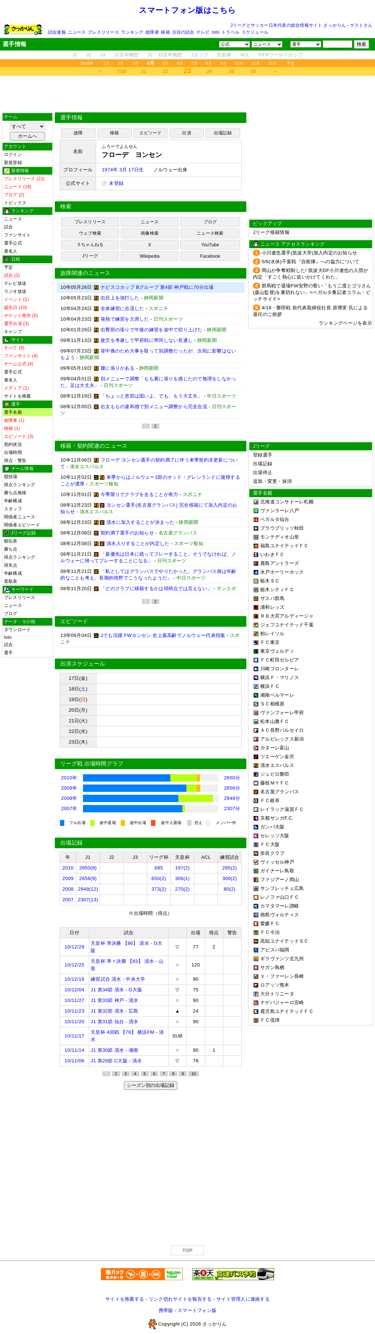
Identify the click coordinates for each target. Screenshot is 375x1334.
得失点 (11, 565)
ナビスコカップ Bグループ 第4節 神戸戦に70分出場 (157, 287)
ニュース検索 (210, 233)
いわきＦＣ (272, 554)
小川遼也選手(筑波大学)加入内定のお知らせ (309, 253)
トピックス (15, 202)
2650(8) (88, 868)
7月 (194, 63)
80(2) (229, 889)
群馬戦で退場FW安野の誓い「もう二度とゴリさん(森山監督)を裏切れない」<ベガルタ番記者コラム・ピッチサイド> (312, 292)
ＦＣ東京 (270, 642)
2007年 (69, 808)
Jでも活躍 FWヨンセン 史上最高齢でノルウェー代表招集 (163, 635)
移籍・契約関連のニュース (94, 446)
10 (193, 1074)
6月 (180, 63)
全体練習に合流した (122, 308)
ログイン (13, 154)
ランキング (132, 32)
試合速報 (57, 32)
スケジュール (255, 32)
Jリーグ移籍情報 (271, 232)
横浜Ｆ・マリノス (279, 677)
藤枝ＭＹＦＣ (274, 783)
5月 (165, 63)
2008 (68, 889)
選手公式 (13, 243)
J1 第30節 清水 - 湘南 (114, 1050)
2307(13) (88, 899)
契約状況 (13, 444)
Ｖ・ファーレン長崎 (282, 976)
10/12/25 (74, 965)
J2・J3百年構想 (165, 54)
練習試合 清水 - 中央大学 (118, 979)
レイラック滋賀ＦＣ (282, 809)
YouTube (210, 244)
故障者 (152, 32)
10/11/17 (74, 1036)
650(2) (158, 878)
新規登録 (13, 162)
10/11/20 (74, 1021)
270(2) (182, 889)
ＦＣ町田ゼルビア (279, 660)
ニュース (77, 32)
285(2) (229, 868)
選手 (8, 652)
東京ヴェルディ (277, 651)
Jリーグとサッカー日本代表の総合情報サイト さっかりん (288, 25)
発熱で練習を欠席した (125, 319)
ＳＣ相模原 (272, 704)
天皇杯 (224, 54)
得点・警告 (15, 460)
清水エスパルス (277, 765)
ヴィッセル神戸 (277, 862)
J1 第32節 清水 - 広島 (114, 1011)
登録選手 (262, 455)
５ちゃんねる (90, 244)
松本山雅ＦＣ (274, 721)
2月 (121, 63)
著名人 (11, 251)
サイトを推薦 (17, 396)
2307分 (232, 808)
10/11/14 (74, 1050)
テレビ (203, 32)
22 (165, 71)
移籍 (165, 32)
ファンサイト (17, 235)
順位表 (11, 541)
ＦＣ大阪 (270, 844)
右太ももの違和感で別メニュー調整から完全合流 (154, 406)
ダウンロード (17, 629)
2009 (68, 878)
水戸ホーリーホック (282, 572)
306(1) (182, 878)
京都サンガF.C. (276, 818)
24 (209, 71)
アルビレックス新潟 (282, 739)
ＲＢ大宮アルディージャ (287, 616)
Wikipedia (149, 256)
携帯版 (166, 1310)
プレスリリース (103, 32)
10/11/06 (74, 1060)
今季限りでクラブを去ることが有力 (139, 494)
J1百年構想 (126, 54)
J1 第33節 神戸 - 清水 (114, 1000)
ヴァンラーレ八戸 (279, 510)
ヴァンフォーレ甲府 (282, 712)
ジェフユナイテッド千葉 (287, 624)
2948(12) (88, 889)
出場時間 (13, 452)
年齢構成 (13, 500)
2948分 (232, 798)
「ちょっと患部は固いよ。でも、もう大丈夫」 (151, 396)
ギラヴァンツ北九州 (282, 958)
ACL (245, 54)
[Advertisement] (187, 94)
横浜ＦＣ (270, 686)
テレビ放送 (15, 283)
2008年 (69, 798)
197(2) (182, 868)
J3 (102, 54)
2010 (68, 868)
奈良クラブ (272, 853)
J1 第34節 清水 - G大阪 (116, 989)
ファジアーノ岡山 (279, 879)
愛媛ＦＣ (270, 923)
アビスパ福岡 (274, 950)
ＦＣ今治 (270, 932)
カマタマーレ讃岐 (279, 906)
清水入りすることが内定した (137, 543)
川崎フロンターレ (279, 668)
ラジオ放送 (15, 291)
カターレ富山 (274, 747)
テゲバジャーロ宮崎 (282, 1002)
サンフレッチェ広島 (282, 888)
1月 (106, 63)
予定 (291, 63)
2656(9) (88, 878)
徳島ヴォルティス (279, 914)
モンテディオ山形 (279, 537)
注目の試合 (183, 32)
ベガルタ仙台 (274, 519)
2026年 (87, 63)
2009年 (69, 788)
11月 (255, 63)
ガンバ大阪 (272, 827)
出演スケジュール (82, 664)
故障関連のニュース (85, 273)
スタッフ (13, 508)
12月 (272, 63)
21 (144, 71)
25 (231, 71)
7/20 (121, 71)
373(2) (158, 889)
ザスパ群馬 (272, 598)
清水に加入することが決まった (140, 522)
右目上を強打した (120, 298)
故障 (78, 132)
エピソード (150, 132)
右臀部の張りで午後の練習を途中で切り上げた (151, 329)
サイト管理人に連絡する (243, 1299)
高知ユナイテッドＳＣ (284, 941)
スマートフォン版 (197, 1310)
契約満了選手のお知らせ (127, 533)
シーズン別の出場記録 (150, 1085)
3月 (135, 63)
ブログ (11, 613)
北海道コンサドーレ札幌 (287, 501)
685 (159, 868)
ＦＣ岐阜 (270, 800)
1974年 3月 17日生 (123, 169)
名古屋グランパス (279, 791)
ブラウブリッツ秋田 (282, 528)
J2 (88, 54)
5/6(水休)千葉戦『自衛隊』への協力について (311, 261)
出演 (186, 132)
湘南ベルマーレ (277, 695)
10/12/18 (74, 979)
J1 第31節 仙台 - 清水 (114, 1021)
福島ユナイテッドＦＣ (284, 545)
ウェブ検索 (90, 233)
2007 (68, 899)
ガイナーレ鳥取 (277, 870)
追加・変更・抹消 (272, 481)
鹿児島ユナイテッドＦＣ (287, 1011)
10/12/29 (74, 947)
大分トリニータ (277, 993)
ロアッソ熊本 (274, 985)
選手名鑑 (13, 412)
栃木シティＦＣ (277, 589)
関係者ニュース (19, 516)
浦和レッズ (272, 607)
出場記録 (223, 132)
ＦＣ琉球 (270, 1020)
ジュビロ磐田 (274, 774)
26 (253, 71)
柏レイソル (272, 633)
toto (216, 32)
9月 (223, 63)
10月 (239, 63)
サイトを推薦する (124, 1299)
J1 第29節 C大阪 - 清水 (116, 1060)
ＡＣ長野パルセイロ (282, 730)
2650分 (232, 777)
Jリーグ (90, 255)
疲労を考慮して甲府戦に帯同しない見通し (147, 340)
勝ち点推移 (15, 492)
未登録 (113, 183)
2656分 (232, 788)
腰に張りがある (118, 368)
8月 (209, 63)
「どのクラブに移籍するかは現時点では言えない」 (156, 588)
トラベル (230, 32)
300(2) (229, 878)
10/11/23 (74, 1011)
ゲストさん (361, 25)
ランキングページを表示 (345, 323)
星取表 (11, 581)
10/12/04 (74, 989)
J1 (74, 54)
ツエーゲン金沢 (277, 756)
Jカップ (199, 54)
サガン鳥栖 (272, 967)
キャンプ (13, 331)
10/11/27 (74, 1000)
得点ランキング (19, 484)
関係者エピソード (22, 525)
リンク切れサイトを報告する (180, 1299)
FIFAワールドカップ (280, 54)
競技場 (11, 476)
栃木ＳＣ (270, 581)
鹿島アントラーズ (279, 563)
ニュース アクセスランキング (292, 244)
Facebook (210, 256)
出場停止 (262, 472)
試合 (8, 227)
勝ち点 (11, 549)
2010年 (69, 777)
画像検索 (150, 233)
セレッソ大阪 (274, 835)
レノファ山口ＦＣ (279, 897)
